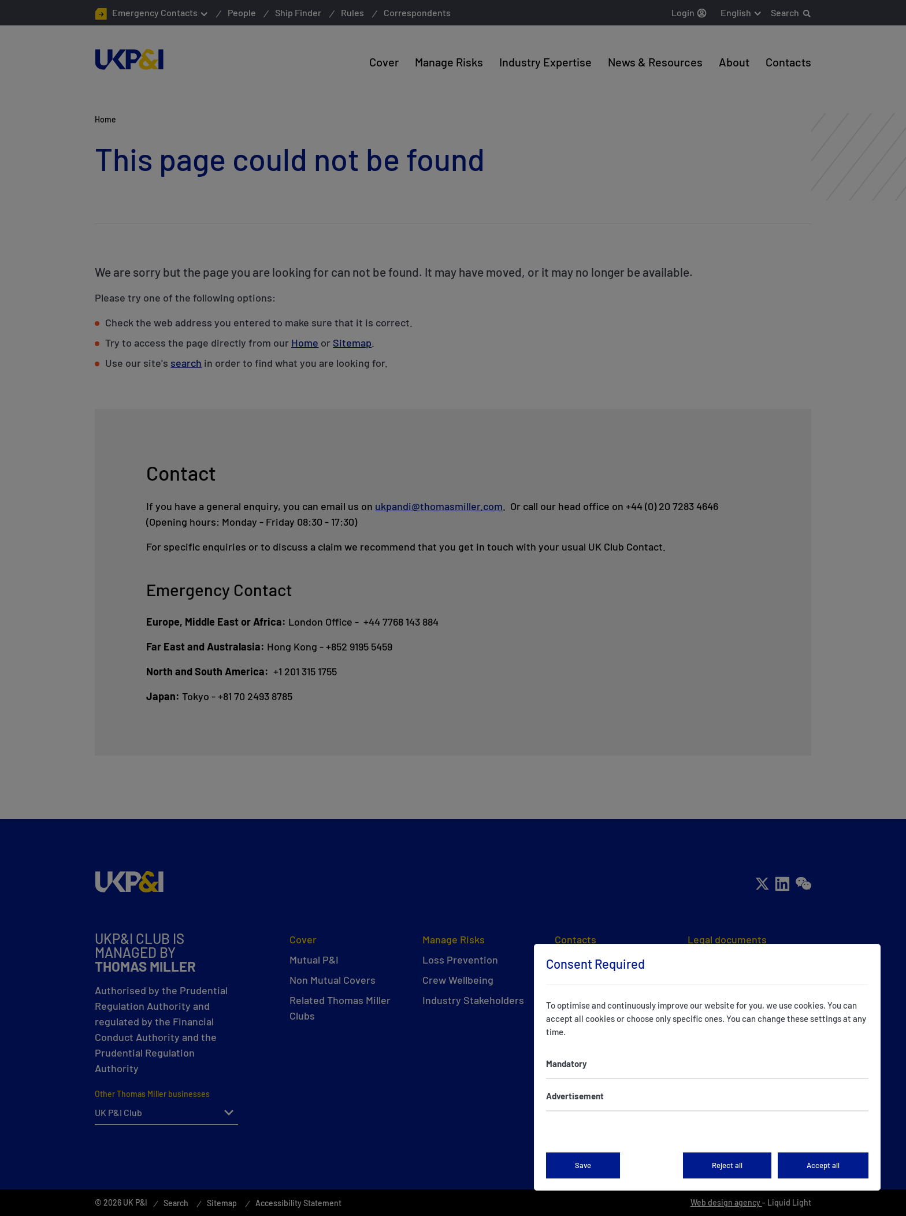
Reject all (727, 1165)
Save (583, 1165)
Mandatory (566, 1063)
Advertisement (575, 1096)
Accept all (823, 1165)
